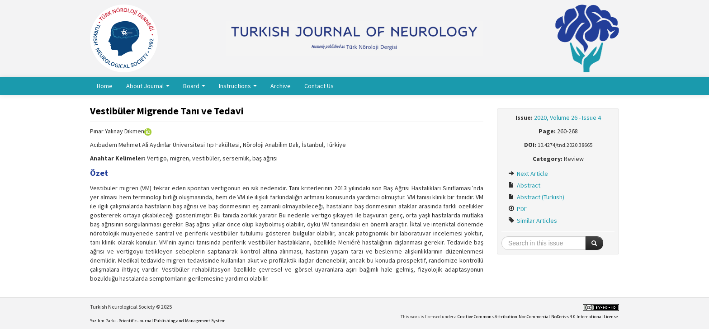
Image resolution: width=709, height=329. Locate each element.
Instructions (238, 86)
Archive (280, 86)
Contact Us (319, 86)
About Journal (148, 86)
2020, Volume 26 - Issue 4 (567, 117)
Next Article (528, 173)
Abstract (524, 185)
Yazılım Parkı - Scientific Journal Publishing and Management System (158, 321)
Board (194, 86)
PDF (517, 209)
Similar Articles (532, 220)
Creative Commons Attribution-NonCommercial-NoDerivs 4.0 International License (538, 317)
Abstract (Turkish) (536, 197)
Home (105, 86)
